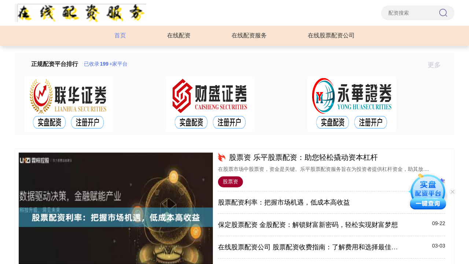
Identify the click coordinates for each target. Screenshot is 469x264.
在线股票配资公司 (331, 35)
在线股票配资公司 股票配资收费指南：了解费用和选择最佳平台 (311, 247)
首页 (120, 35)
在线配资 (179, 35)
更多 (437, 65)
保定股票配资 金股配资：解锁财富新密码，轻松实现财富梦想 (308, 224)
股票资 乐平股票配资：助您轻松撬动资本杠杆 (303, 157)
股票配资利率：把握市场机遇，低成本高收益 (284, 202)
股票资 (230, 181)
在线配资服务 (249, 35)
